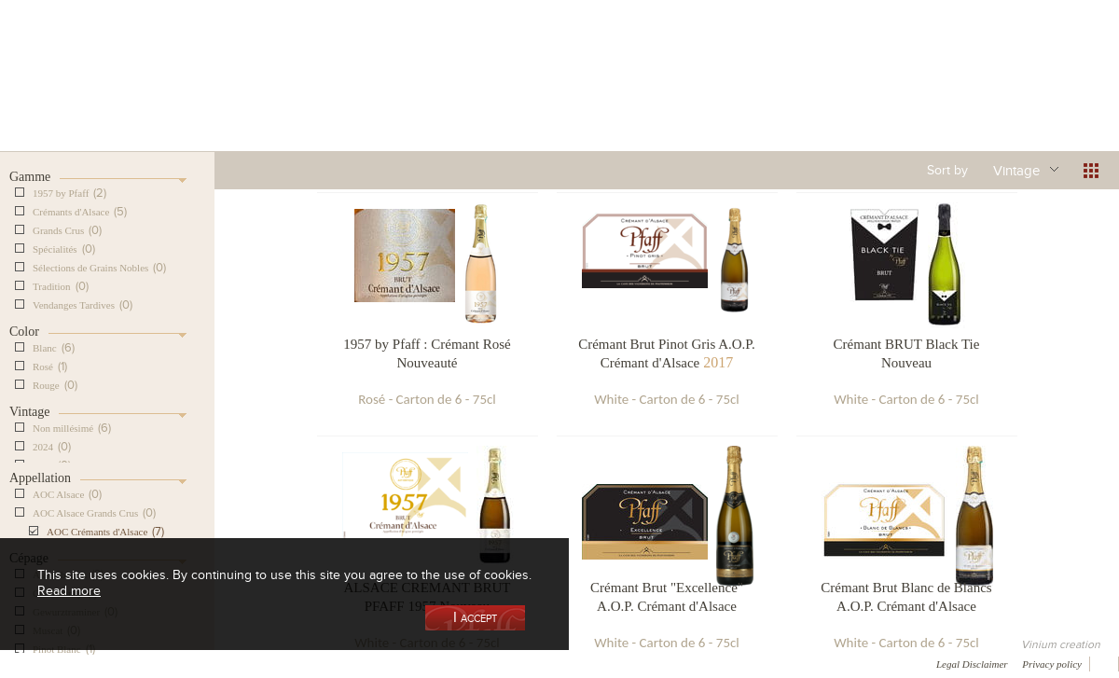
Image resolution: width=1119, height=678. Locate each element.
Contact (429, 663)
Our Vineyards (368, 96)
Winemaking (758, 96)
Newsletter (499, 663)
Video (567, 663)
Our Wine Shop (232, 96)
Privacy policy (1052, 664)
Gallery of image (266, 663)
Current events (1032, 96)
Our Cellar (95, 96)
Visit (894, 96)
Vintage (1016, 169)
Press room (357, 663)
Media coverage (165, 663)
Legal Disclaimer (972, 664)
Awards (83, 663)
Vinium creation (1060, 644)
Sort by (947, 169)
